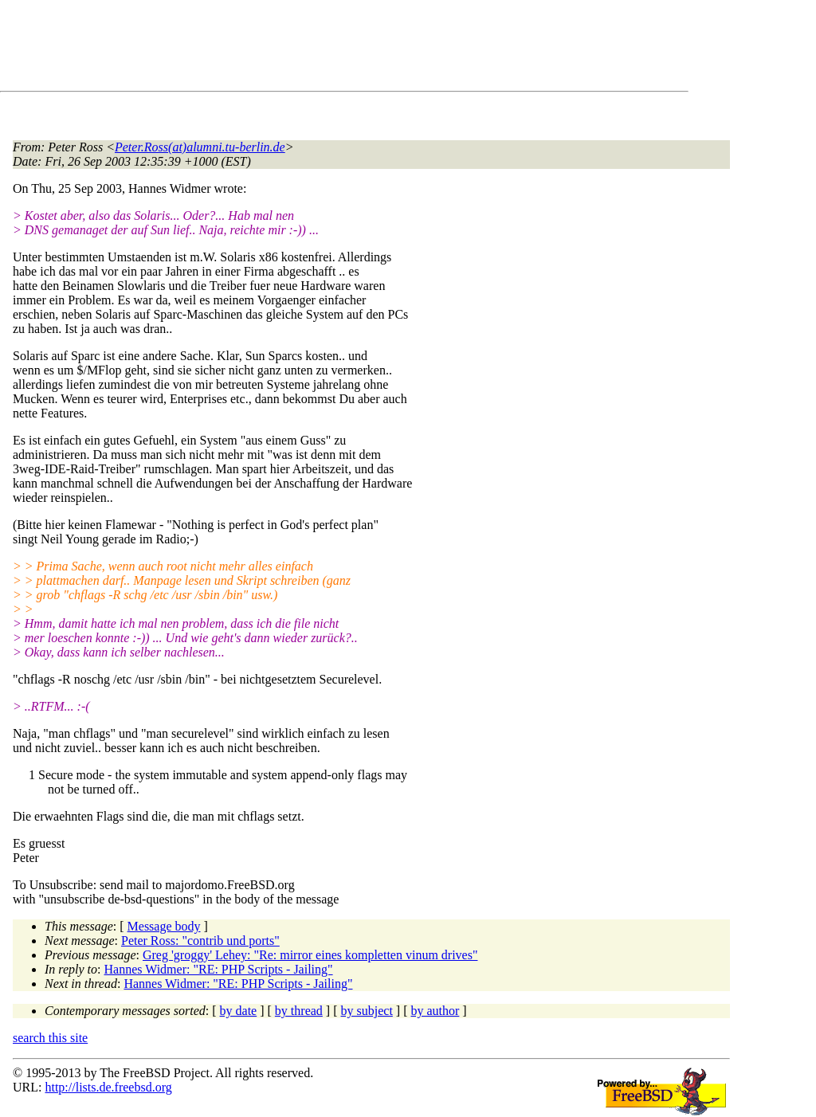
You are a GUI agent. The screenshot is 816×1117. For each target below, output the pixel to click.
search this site (50, 1037)
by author (434, 1010)
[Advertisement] (303, 48)
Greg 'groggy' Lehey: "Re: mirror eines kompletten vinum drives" (310, 955)
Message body (164, 926)
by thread (299, 1010)
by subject (367, 1010)
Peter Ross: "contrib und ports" (200, 940)
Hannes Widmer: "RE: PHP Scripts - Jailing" (218, 969)
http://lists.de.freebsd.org (108, 1087)
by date (238, 1010)
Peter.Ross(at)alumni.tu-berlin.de (200, 147)
